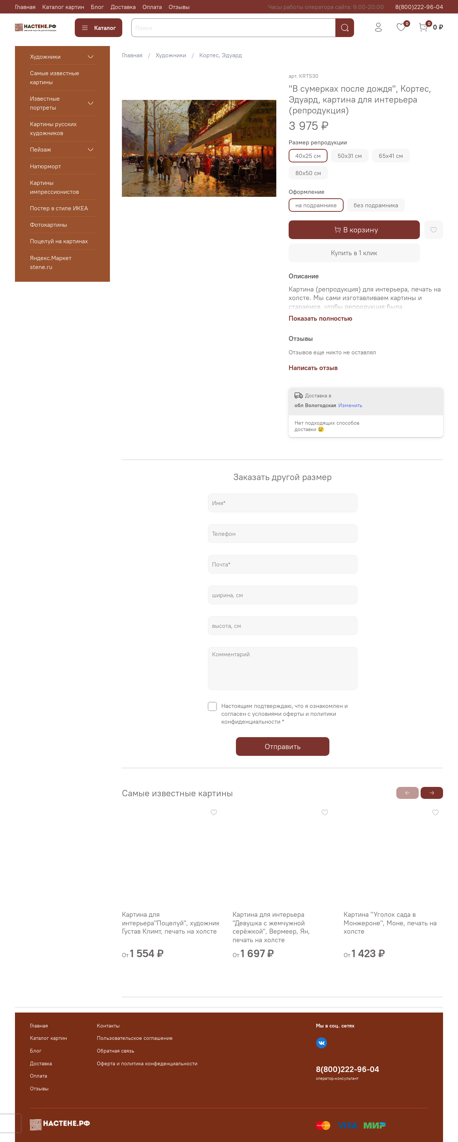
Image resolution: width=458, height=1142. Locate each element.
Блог (97, 6)
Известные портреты (45, 103)
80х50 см (308, 173)
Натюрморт (45, 166)
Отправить (283, 746)
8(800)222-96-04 (419, 6)
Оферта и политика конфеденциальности (147, 1063)
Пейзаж (40, 149)
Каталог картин (63, 6)
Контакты (108, 1025)
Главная (25, 6)
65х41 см (391, 155)
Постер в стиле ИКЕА (59, 208)
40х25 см (308, 155)
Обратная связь (115, 1050)
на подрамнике (316, 205)
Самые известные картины (54, 77)
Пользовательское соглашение (135, 1038)
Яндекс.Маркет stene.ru (50, 262)
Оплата (152, 6)
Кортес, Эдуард (220, 55)
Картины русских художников (53, 128)
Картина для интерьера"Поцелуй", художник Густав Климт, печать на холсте (170, 922)
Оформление (307, 191)
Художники (171, 55)
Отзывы (179, 6)
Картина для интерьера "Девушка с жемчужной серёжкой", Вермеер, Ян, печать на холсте (271, 927)
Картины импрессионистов (54, 187)
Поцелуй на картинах (59, 241)
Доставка (123, 6)
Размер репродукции (318, 142)
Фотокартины (48, 224)
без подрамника (376, 205)
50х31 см (350, 155)
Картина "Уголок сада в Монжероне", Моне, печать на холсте (390, 922)
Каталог (98, 27)
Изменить (350, 405)
